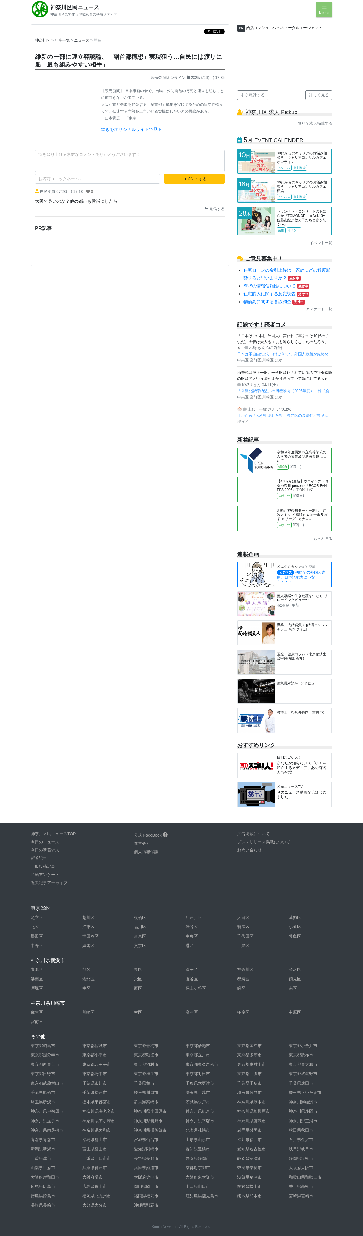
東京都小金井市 (303, 1045)
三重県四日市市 (96, 1158)
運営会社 (142, 843)
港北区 (88, 979)
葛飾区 (295, 917)
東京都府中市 (94, 1073)
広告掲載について (253, 833)
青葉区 (37, 969)
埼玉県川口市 (146, 1092)
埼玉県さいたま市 (305, 1092)
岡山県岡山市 (146, 1186)
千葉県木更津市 (200, 1083)
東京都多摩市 (249, 1055)
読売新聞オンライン (168, 77)
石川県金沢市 (301, 1139)
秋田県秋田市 (301, 1130)
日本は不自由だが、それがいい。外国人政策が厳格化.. (284, 354)
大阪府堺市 (92, 1177)
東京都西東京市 (45, 1064)
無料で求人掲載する (315, 123)
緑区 (241, 988)
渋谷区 (192, 926)
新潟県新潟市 (43, 1148)
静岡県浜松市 (301, 1158)
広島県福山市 (94, 1186)
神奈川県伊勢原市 (47, 1111)
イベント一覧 (320, 243)
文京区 (140, 945)
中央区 (192, 936)
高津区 (192, 1012)
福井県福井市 (249, 1139)
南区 (293, 988)
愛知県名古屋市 (251, 1148)
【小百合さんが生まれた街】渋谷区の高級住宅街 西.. (282, 415)
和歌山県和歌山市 (305, 1177)
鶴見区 (295, 979)
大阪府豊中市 (146, 1177)
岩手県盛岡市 (249, 1130)
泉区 (138, 969)
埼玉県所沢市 (43, 1102)
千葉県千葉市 (249, 1083)
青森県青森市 (43, 1139)
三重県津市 (41, 1158)
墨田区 (37, 936)
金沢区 (295, 969)
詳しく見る (319, 95)
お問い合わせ (249, 850)
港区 (190, 945)
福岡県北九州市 (96, 1196)
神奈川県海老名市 (98, 1111)
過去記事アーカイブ (49, 882)
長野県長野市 (146, 1158)
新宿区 (243, 926)
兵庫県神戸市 (94, 1167)
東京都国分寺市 (45, 1055)
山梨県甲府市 (43, 1167)
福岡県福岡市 (146, 1196)
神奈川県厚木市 (251, 1102)
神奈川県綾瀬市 (303, 1102)
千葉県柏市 (144, 1083)
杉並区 (295, 926)
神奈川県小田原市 (150, 1111)
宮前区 (37, 1021)
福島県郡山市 (94, 1139)
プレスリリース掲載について (263, 842)
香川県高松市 (301, 1186)
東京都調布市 (301, 1055)
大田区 (243, 917)
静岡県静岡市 (198, 1158)
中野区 (37, 945)
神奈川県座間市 (303, 1111)
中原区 (295, 1012)
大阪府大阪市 (301, 1167)
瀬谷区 (192, 979)
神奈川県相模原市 (253, 1111)
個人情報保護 (146, 851)
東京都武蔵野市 (303, 1073)
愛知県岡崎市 (146, 1148)
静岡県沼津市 (249, 1158)
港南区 (37, 979)
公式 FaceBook (151, 835)
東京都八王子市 (96, 1064)
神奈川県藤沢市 (251, 1120)
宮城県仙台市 (146, 1139)
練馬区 (88, 945)
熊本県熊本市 (249, 1196)
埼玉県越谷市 (249, 1092)
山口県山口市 (198, 1186)
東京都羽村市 (146, 1064)
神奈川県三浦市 (303, 1120)
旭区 (86, 969)
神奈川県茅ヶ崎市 (98, 1120)
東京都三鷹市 (249, 1073)
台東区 (140, 936)
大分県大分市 (94, 1205)
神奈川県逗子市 (45, 1120)
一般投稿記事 (43, 866)
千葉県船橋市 (43, 1092)
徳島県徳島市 (43, 1196)
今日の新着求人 (45, 850)
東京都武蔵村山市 (47, 1083)
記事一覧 (63, 40)
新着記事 (39, 858)
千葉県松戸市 (94, 1092)
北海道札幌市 (198, 1130)
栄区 (138, 979)
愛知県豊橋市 (198, 1148)
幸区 (138, 1012)
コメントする (194, 178)
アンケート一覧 (319, 309)
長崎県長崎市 (43, 1205)
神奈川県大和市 (96, 1130)
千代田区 (245, 936)
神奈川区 (42, 40)
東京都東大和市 (303, 1064)
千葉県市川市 (94, 1083)
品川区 (140, 926)
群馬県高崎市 (146, 1102)
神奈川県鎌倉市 (200, 1111)
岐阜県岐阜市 (301, 1148)
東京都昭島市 (43, 1045)
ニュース (82, 40)
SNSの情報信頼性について (276, 286)
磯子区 (192, 969)
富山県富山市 (94, 1148)
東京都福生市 (146, 1073)
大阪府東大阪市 (200, 1177)
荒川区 (88, 917)
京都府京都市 (198, 1167)
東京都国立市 (249, 1045)
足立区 (37, 917)
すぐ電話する (252, 95)
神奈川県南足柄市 (47, 1130)
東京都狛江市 (146, 1055)
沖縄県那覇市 (146, 1205)
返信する (215, 209)
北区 (35, 926)
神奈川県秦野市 (148, 1120)
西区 (138, 988)
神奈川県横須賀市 (150, 1130)
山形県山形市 (198, 1139)
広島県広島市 (43, 1186)
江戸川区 (194, 917)
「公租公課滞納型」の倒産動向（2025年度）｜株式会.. (284, 391)
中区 (86, 988)
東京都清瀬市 (198, 1045)
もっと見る (322, 538)
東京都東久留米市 (202, 1064)
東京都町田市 (198, 1073)
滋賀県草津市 (249, 1177)
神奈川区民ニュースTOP (53, 833)
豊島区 (295, 936)
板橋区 (140, 917)
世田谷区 (90, 936)
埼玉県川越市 (198, 1092)
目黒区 (243, 945)
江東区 (88, 926)
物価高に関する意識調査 (274, 301)
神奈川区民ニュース (74, 7)
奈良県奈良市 (249, 1167)
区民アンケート (45, 874)
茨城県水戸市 (198, 1102)
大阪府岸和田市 (45, 1177)
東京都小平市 (94, 1055)
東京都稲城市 (94, 1045)
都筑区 (243, 979)
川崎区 (88, 1012)
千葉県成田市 (301, 1083)
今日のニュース (45, 842)
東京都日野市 (43, 1073)
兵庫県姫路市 (146, 1167)
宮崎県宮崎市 (301, 1196)
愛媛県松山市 (249, 1186)
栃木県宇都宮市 (96, 1102)
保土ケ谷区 (196, 988)
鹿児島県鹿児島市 (202, 1196)
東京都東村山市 (251, 1064)
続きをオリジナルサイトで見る (131, 129)
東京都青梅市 (146, 1045)
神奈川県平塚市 (200, 1120)
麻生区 (37, 1012)
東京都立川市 (198, 1055)
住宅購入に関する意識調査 (276, 293)
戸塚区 (37, 988)
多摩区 (243, 1012)
